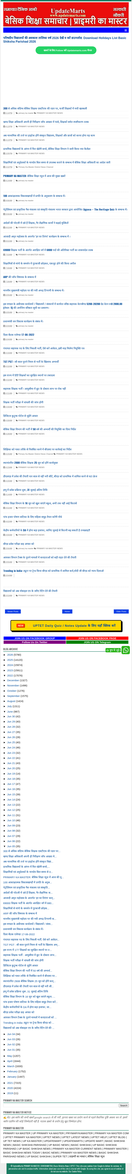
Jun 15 (11, 794)
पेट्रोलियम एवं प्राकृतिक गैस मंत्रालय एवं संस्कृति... (26, 887)
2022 (10, 675)
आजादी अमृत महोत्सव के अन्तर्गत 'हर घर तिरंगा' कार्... (29, 898)
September (14, 695)
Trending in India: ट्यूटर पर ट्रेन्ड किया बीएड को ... (28, 1022)
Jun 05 (11, 846)
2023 (10, 670)
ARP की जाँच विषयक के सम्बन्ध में (19, 277)
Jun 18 (11, 778)
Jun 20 (11, 768)
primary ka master (25, 113)
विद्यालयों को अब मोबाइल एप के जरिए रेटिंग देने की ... (28, 1027)
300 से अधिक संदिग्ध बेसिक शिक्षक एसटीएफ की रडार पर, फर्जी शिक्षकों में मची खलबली (45, 108)
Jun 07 (11, 835)
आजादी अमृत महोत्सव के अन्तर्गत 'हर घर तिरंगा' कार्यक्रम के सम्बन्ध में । (36, 236)
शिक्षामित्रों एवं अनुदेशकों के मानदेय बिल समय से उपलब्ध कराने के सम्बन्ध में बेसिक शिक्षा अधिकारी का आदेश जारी (56, 162)
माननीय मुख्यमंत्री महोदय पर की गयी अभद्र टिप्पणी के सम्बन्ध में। (33, 290)
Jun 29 (11, 721)
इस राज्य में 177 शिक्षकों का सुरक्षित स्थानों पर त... (27, 949)
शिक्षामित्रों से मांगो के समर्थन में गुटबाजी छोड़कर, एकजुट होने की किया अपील (39, 263)
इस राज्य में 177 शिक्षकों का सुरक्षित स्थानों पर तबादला (29, 375)
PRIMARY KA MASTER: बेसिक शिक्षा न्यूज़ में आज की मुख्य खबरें (34, 176)
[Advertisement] (66, 81)
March (11, 1066)
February (12, 1071)
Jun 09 (11, 825)
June (10, 711)
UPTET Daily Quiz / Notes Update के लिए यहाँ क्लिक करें (66, 625)
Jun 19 (11, 773)
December (13, 680)
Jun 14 (11, 799)
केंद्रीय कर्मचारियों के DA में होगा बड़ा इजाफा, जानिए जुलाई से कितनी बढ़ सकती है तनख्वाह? (46, 530)
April (10, 1061)
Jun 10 (11, 820)
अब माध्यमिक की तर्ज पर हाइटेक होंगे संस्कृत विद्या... (28, 861)
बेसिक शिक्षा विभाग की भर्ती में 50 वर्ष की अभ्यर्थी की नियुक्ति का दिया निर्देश (39, 429)
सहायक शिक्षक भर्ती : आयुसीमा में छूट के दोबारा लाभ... (29, 955)
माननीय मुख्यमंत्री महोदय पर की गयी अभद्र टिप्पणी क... (29, 918)
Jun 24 (11, 747)
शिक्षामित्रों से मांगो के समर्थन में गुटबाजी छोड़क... (26, 908)
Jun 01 (11, 1049)
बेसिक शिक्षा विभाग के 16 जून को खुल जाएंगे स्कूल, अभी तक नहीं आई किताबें (40, 503)
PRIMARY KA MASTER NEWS (48, 113)
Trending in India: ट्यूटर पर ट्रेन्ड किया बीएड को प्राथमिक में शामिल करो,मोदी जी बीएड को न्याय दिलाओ (53, 570)
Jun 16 (11, 789)
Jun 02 (11, 1044)
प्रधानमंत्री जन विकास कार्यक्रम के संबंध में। (23, 321)
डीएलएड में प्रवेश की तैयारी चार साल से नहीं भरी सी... (28, 986)
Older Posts (121, 611)
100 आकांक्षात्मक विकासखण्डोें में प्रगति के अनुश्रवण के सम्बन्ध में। (34, 196)
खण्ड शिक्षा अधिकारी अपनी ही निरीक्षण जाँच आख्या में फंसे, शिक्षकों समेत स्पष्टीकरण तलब (46, 122)
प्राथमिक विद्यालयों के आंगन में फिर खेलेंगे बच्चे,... (26, 866)
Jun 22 (11, 757)
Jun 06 (11, 841)
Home (67, 611)
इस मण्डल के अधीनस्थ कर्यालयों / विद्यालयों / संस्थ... (28, 923)
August (11, 701)
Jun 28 (11, 726)
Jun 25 (11, 742)
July (10, 706)
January (12, 1076)
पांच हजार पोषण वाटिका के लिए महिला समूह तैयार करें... (30, 1001)
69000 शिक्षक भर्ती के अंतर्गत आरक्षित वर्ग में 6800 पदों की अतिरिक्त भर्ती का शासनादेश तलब (48, 250)
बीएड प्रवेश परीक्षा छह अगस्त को (18, 544)
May (10, 1055)
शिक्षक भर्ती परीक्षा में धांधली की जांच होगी (23, 402)
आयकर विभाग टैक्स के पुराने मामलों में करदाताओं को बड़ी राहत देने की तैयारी (39, 557)
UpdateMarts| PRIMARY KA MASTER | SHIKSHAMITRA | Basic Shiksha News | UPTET (44, 1166)
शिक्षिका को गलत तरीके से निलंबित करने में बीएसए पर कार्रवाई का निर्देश (37, 449)
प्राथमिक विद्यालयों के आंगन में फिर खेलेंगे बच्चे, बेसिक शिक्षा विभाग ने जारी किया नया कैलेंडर (46, 149)
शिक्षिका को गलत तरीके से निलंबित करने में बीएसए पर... (30, 975)
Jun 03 (11, 1039)
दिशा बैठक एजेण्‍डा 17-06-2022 (18, 334)
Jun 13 (11, 804)
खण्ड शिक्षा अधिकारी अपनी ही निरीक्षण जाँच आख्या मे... (30, 856)
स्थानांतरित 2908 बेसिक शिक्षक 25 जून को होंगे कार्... (29, 981)
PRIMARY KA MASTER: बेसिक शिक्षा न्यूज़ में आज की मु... (33, 877)
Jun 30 (11, 716)
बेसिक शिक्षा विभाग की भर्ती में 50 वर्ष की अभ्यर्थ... (27, 970)
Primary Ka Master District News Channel (34, 167)
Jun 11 (11, 815)
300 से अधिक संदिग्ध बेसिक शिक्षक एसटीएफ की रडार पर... (31, 851)
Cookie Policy (76, 1171)
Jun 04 (11, 1034)
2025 (10, 659)
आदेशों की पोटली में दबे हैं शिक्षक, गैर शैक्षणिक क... (28, 892)
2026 (10, 654)
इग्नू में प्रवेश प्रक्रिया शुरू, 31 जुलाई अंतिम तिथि (25, 490)
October (12, 690)
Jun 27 (11, 732)
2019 (10, 1093)
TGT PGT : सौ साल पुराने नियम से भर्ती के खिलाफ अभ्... (31, 944)
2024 (10, 665)
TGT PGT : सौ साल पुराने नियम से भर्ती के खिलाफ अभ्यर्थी (31, 361)
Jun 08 (11, 830)
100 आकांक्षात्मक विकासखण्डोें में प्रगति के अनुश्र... (27, 882)
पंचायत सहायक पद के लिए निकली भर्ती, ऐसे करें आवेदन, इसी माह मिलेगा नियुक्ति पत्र (43, 348)
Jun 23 (11, 752)
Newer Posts (13, 611)
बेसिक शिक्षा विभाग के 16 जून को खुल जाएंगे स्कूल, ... (29, 996)
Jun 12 (11, 809)
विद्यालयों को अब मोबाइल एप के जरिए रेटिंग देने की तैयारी (30, 591)
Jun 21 (11, 763)
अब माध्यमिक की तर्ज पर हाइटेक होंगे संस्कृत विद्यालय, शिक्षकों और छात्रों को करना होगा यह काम (49, 135)
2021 (10, 1082)
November (13, 685)
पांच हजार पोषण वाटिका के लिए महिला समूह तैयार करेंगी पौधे (32, 517)
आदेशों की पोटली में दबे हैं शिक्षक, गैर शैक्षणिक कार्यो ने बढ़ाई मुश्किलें (35, 223)
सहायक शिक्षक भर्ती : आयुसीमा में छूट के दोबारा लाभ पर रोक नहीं (34, 388)
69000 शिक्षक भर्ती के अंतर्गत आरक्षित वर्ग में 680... (28, 903)
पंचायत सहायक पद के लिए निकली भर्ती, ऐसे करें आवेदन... (31, 939)
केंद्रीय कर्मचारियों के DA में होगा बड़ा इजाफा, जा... (27, 1007)
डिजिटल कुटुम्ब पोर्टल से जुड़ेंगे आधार (20, 416)
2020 (10, 1088)
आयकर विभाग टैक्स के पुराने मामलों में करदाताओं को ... (30, 1017)
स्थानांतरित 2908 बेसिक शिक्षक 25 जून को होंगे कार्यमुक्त (30, 462)
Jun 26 (11, 737)
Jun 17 (11, 783)
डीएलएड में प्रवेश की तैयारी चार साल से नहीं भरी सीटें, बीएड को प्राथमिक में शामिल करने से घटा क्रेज (50, 476)
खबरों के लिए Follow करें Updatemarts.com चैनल (68, 50)
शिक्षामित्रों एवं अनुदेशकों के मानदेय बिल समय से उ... (28, 871)
